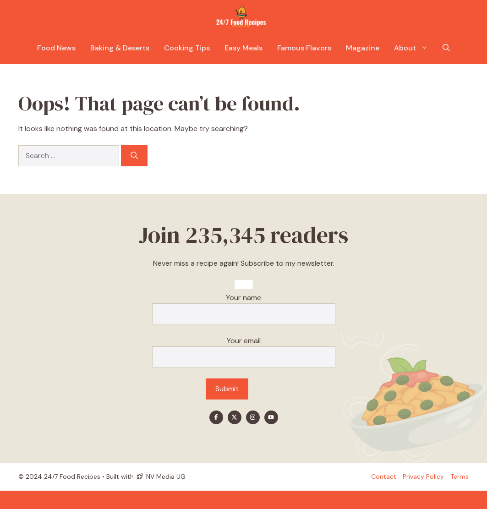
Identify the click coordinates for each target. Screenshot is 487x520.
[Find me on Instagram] (253, 417)
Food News (56, 48)
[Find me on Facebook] (216, 417)
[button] (446, 48)
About (414, 48)
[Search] (134, 155)
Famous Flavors (304, 48)
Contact (383, 476)
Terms (459, 476)
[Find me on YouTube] (271, 417)
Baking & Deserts (119, 48)
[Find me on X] (234, 417)
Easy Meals (243, 48)
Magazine (362, 48)
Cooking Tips (187, 48)
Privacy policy (423, 476)
